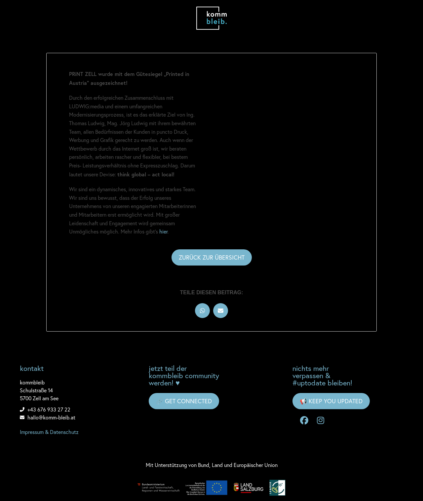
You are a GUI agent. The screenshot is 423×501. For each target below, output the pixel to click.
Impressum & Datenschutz (49, 432)
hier (163, 231)
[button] (202, 310)
